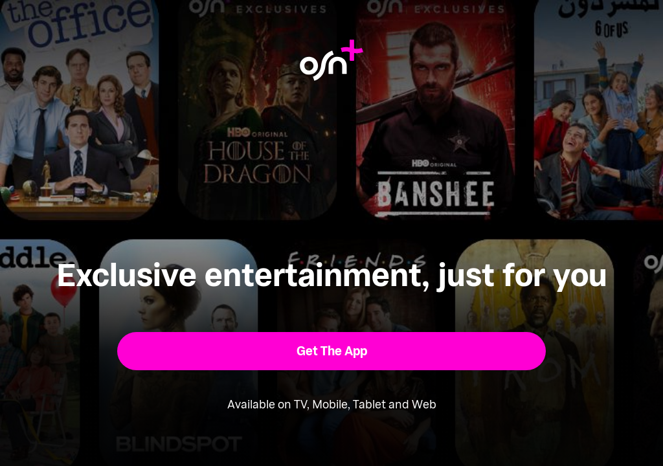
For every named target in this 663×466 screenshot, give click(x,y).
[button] (331, 351)
